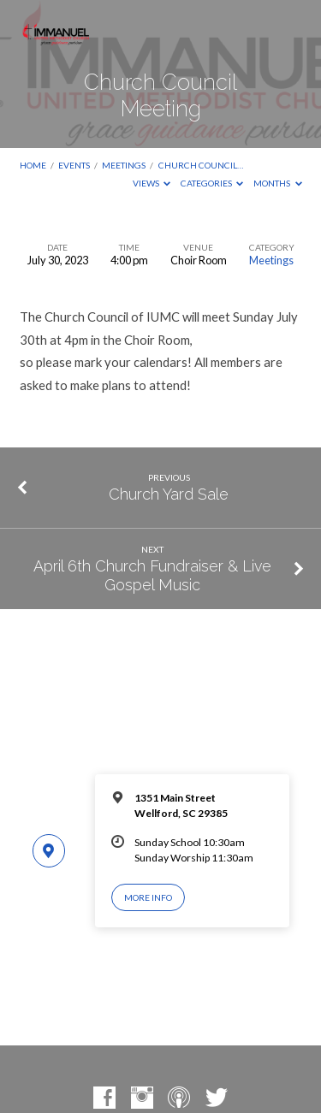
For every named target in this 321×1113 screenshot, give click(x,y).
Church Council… (200, 165)
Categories (212, 183)
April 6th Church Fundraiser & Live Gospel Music (152, 575)
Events (74, 165)
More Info (148, 897)
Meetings (124, 165)
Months (277, 183)
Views (152, 183)
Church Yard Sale (169, 494)
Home (33, 165)
